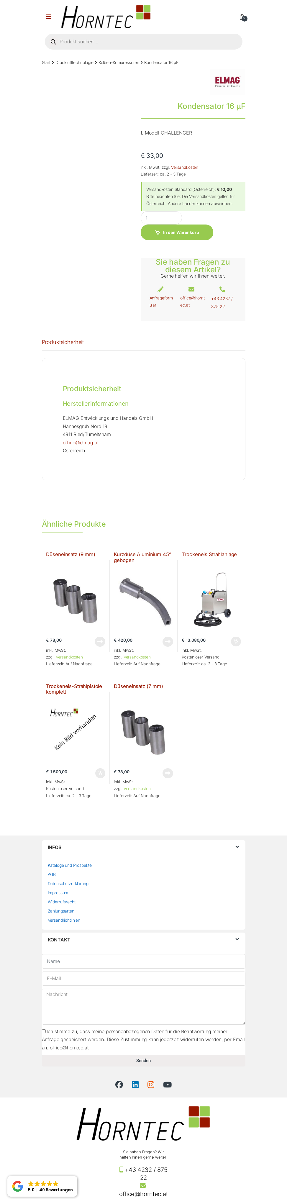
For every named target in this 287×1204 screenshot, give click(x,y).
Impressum (58, 892)
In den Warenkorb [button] (236, 642)
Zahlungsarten (61, 910)
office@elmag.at (81, 442)
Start (46, 62)
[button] (42, 1186)
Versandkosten (184, 167)
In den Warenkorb (181, 232)
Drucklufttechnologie (74, 62)
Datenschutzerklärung (68, 883)
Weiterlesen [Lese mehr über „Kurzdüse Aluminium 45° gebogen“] (168, 642)
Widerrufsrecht (62, 901)
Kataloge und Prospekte (70, 865)
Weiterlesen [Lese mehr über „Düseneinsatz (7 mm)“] (168, 773)
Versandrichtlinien (64, 920)
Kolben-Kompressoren (119, 62)
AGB (52, 874)
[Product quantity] (161, 218)
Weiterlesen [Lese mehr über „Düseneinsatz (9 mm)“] (100, 642)
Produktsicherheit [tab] (63, 342)
